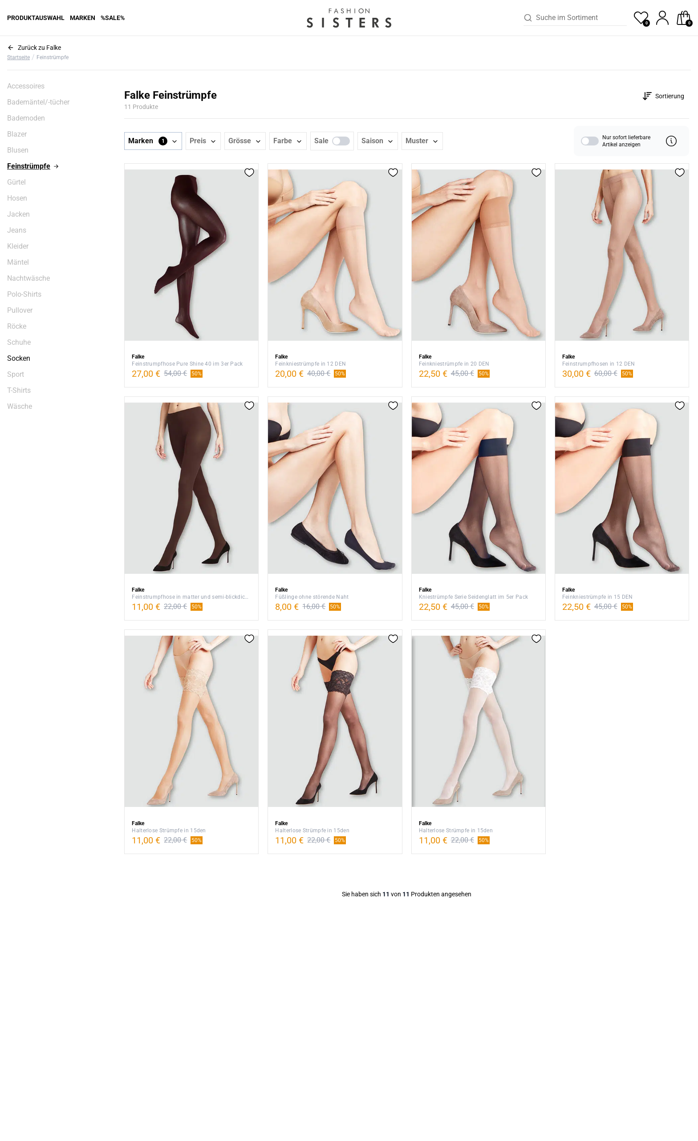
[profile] (662, 18)
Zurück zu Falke (39, 47)
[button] (153, 141)
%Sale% (113, 17)
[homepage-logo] (349, 18)
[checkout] (684, 18)
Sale (321, 141)
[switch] (341, 141)
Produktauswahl (36, 17)
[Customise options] (663, 96)
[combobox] (581, 18)
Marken (82, 17)
